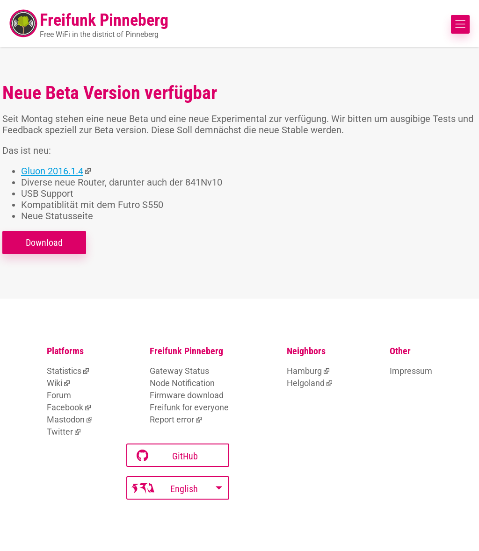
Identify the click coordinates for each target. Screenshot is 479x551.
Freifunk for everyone (189, 407)
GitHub (167, 456)
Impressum (411, 371)
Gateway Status (179, 371)
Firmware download (187, 395)
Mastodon (66, 419)
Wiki (54, 383)
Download (44, 242)
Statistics (64, 371)
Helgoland (306, 383)
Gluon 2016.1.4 (52, 171)
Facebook (65, 407)
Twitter (60, 432)
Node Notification (182, 383)
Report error (172, 419)
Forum (59, 395)
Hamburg (304, 371)
